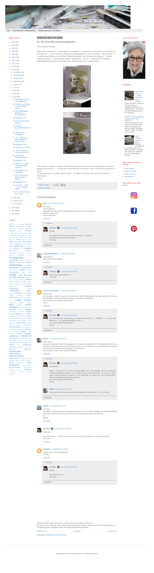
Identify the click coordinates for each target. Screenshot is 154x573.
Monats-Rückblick (24, 307)
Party (29, 316)
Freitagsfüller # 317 (19, 118)
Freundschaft (13, 260)
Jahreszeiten (14, 291)
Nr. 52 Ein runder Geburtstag (19, 133)
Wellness (22, 360)
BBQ (10, 239)
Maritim (28, 305)
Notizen (28, 311)
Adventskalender (20, 226)
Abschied (28, 224)
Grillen (23, 272)
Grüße (12, 274)
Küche (21, 297)
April (15, 97)
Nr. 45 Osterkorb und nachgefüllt (20, 171)
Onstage (11, 314)
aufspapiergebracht (50, 254)
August (16, 84)
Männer (19, 305)
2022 (14, 48)
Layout (11, 300)
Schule (22, 327)
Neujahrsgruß (13, 311)
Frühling (12, 262)
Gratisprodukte (13, 272)
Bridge (16, 241)
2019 (14, 57)
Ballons (17, 237)
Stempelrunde (13, 338)
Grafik (29, 270)
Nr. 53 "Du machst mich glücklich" (21, 122)
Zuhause (28, 371)
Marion (45, 339)
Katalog (28, 293)
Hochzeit (28, 286)
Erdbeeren (28, 250)
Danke (16, 246)
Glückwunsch (27, 267)
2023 (14, 45)
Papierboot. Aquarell (14, 316)
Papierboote (24, 316)
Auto (10, 235)
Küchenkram (27, 297)
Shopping (16, 331)
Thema (20, 340)
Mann (11, 305)
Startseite (77, 531)
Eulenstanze (13, 253)
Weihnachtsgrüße (16, 356)
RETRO (29, 320)
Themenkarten (27, 340)
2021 (14, 51)
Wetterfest (28, 360)
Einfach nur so (18, 248)
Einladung (27, 248)
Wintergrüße (14, 365)
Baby (18, 235)
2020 (14, 54)
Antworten (46, 219)
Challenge (18, 244)
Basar (21, 237)
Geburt (28, 262)
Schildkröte (18, 325)
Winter (29, 363)
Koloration (28, 295)
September (17, 81)
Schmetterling (27, 325)
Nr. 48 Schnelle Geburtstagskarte (20, 156)
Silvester (23, 331)
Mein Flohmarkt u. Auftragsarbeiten (24, 30)
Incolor (29, 288)
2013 (14, 211)
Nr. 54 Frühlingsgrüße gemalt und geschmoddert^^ (20, 113)
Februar (16, 201)
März (15, 198)
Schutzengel (27, 327)
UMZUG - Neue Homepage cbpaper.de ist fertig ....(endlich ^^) (134, 118)
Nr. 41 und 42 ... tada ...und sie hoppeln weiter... (20, 187)
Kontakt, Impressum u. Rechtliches (49, 30)
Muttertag (12, 309)
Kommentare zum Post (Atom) (55, 535)
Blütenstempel (130, 169)
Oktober (16, 78)
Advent (11, 226)
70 (16, 224)
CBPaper (11, 244)
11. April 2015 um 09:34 (68, 228)
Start (8, 30)
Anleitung (28, 231)
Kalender (18, 293)
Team (19, 338)
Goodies (23, 270)
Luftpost (20, 302)
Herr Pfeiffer (27, 284)
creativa (23, 244)
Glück (21, 267)
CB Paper (52, 228)
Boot (30, 239)
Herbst (28, 279)
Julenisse (11, 293)
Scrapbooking (21, 329)
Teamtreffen (25, 338)
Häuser (22, 279)
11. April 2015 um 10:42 (68, 363)
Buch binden (22, 241)
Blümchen (25, 239)
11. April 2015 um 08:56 (68, 291)
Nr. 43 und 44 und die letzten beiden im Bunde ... (20, 177)
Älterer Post (112, 531)
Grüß (29, 272)
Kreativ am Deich (131, 171)
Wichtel (11, 362)
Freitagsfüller (16, 257)
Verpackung (27, 349)
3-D (10, 224)
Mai (14, 94)
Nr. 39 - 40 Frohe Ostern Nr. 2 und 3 (21, 193)
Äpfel (19, 233)
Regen (29, 318)
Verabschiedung (13, 347)
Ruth (45, 203)
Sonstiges (27, 334)
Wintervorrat (28, 365)
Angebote (28, 228)
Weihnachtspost (14, 358)
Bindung (18, 239)
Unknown (46, 449)
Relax (24, 320)
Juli (14, 87)
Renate (45, 406)
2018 (14, 60)
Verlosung (12, 349)
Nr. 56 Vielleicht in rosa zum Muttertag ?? (21, 100)
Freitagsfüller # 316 (19, 144)
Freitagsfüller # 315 (19, 160)
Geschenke (14, 268)
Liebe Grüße (23, 300)
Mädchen (28, 302)
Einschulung (13, 250)
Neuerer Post (42, 531)
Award (14, 235)
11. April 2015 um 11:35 (57, 406)
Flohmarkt (21, 255)
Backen (23, 235)
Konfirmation (13, 297)
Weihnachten (14, 354)
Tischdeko (12, 342)
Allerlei (11, 228)
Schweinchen (13, 329)
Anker (20, 230)
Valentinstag (27, 345)
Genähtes (28, 265)
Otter (23, 314)
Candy (29, 242)
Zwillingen (12, 374)
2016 (14, 66)
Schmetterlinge (14, 327)
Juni (15, 90)
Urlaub (18, 345)
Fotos (29, 255)
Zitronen (21, 371)
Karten (24, 293)
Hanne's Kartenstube (51, 291)
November (17, 75)
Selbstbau (28, 329)
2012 (14, 214)
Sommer (19, 334)
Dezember (17, 72)
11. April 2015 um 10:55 (63, 389)
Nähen (21, 309)
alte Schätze (19, 228)
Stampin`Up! (26, 336)
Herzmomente (13, 286)
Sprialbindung (14, 336)
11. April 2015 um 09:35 (68, 315)
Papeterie (28, 314)
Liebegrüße (12, 302)
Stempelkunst (129, 177)
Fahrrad (22, 253)
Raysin (24, 318)
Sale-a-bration (21, 323)
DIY (25, 246)
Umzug (11, 345)
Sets (10, 331)
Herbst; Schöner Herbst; (17, 282)
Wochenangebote (14, 367)
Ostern (18, 314)
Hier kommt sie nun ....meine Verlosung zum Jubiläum (139, 96)
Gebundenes (21, 262)
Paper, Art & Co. (130, 174)
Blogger (95, 554)
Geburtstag (46, 188)
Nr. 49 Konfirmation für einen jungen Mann (21, 151)
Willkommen (20, 362)
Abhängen (21, 224)
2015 (14, 70)
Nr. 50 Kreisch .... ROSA (21, 147)
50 (14, 224)
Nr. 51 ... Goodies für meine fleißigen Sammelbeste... (20, 139)
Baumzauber (27, 237)
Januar (16, 204)
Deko (22, 246)
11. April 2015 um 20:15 (68, 467)
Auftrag (29, 233)
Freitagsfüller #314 (19, 182)
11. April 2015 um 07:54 (56, 203)
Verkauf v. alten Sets (25, 347)
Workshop (27, 369)
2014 (14, 208)
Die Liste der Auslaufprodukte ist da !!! (22, 128)
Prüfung (20, 318)
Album (29, 226)
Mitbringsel (13, 307)
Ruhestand (12, 322)
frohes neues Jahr (25, 260)
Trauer (25, 342)
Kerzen (11, 295)
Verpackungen (15, 351)
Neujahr (28, 309)
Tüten (29, 342)
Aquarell (24, 233)
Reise (19, 320)
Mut (30, 307)
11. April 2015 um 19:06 (62, 429)
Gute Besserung (25, 275)
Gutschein (12, 277)
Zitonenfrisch (12, 371)
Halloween (21, 277)
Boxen (11, 242)
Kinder (20, 295)
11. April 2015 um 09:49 (57, 339)
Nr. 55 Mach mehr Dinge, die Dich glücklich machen (21, 106)
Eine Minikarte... (139, 137)
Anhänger (12, 230)
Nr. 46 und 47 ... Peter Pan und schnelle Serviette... (20, 165)
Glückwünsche (13, 270)
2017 (14, 63)
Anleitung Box (13, 233)
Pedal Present (13, 318)
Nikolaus (21, 311)
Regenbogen (12, 320)
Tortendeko (19, 342)
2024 (14, 42)
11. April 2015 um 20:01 (59, 449)
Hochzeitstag (13, 288)
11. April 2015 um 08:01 (66, 254)
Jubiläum (28, 290)
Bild (14, 239)
